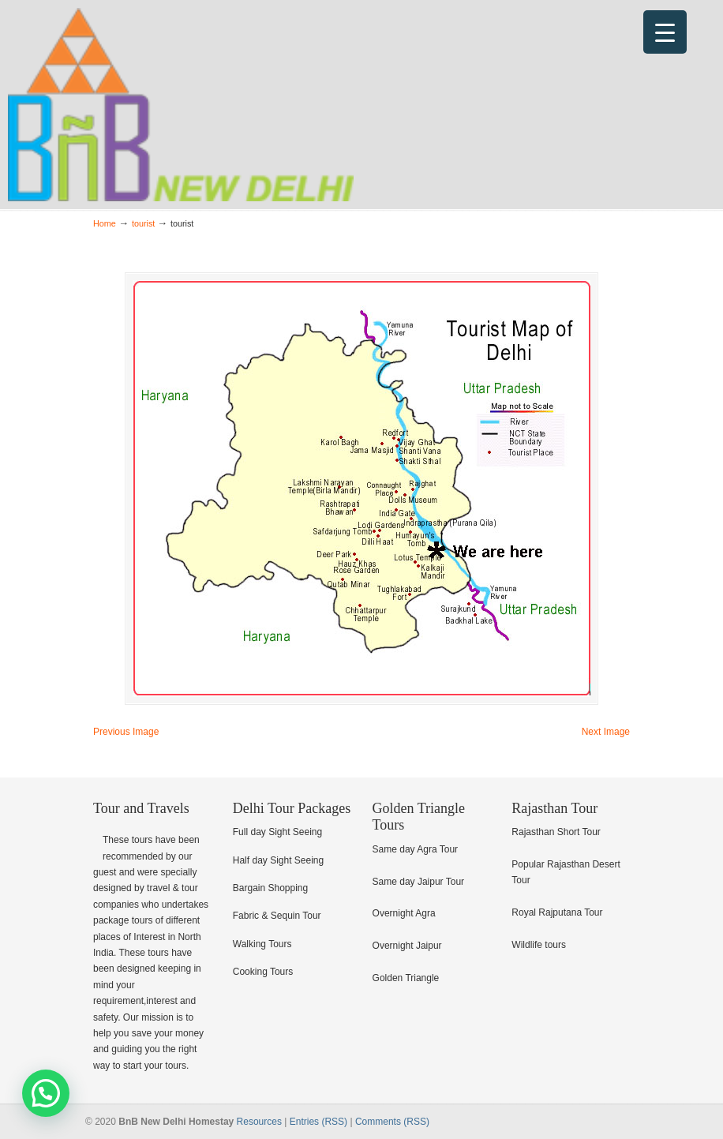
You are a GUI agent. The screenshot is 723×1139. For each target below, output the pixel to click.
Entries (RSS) (318, 1121)
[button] (45, 1093)
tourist (143, 223)
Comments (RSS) (392, 1121)
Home (104, 223)
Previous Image (126, 731)
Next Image (606, 731)
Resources (259, 1121)
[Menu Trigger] (665, 32)
